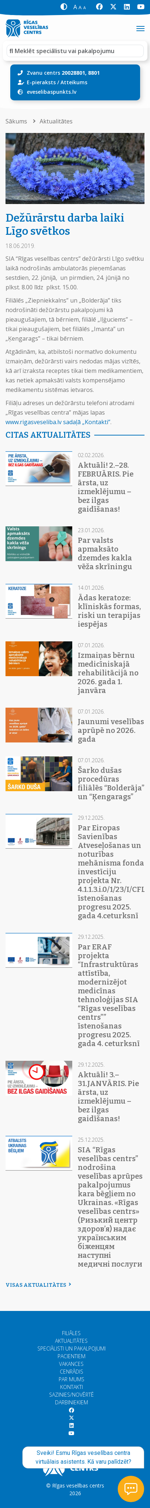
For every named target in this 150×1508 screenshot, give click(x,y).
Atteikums (74, 82)
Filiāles (71, 1333)
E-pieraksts (41, 82)
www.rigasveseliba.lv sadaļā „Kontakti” (58, 422)
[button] (63, 7)
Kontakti (71, 1386)
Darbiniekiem (71, 1402)
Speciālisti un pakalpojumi (71, 1348)
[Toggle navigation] (140, 28)
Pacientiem (71, 1356)
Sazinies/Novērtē (71, 1394)
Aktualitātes (56, 121)
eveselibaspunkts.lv (51, 91)
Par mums (71, 1379)
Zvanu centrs (63, 72)
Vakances (71, 1363)
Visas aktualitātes (37, 1285)
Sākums (17, 121)
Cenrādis (71, 1371)
